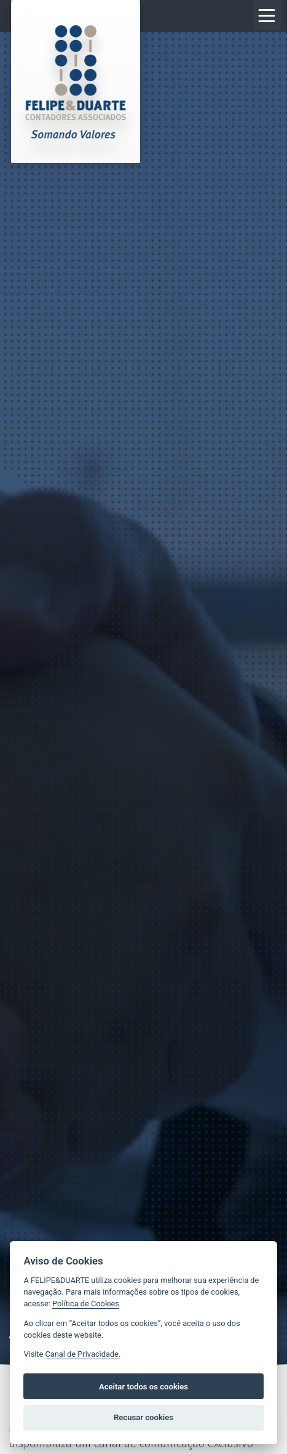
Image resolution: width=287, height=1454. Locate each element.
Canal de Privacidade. (83, 1354)
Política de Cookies (85, 1303)
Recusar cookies (143, 1417)
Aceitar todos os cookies (143, 1386)
